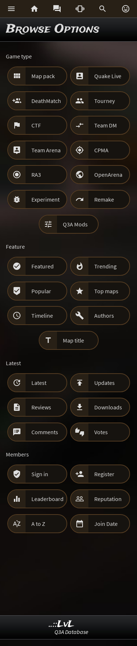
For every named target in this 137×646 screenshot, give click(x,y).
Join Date (106, 523)
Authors (104, 315)
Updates (104, 382)
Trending (105, 266)
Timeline (42, 315)
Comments (44, 432)
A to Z (38, 523)
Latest (38, 382)
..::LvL (61, 624)
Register (104, 474)
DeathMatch (46, 100)
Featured (42, 266)
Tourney (104, 100)
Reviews (41, 407)
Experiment (45, 199)
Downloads (108, 407)
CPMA (101, 150)
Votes (101, 432)
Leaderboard (47, 498)
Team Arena (46, 150)
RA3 (36, 174)
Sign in (39, 474)
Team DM (105, 125)
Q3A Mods (75, 224)
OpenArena (108, 174)
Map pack (43, 76)
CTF (36, 125)
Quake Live (107, 76)
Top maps (106, 291)
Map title (73, 340)
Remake (104, 199)
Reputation (108, 498)
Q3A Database (71, 631)
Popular (41, 291)
